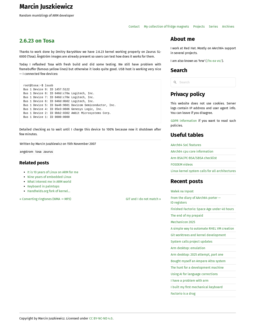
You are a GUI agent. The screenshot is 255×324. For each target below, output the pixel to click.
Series (213, 26)
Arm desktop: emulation (188, 248)
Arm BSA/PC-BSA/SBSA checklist (194, 158)
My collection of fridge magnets (166, 26)
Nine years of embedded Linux (49, 177)
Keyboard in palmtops (43, 186)
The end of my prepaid (187, 215)
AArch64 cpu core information (192, 151)
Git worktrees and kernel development (198, 235)
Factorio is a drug (183, 293)
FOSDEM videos (182, 164)
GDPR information (184, 121)
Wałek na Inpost (182, 191)
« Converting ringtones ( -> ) (45, 199)
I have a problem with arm (190, 280)
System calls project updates (191, 241)
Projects (199, 26)
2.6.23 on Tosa (36, 40)
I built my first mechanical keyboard (197, 287)
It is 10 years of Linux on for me (52, 172)
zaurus (48, 152)
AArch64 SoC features (186, 145)
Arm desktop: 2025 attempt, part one (197, 254)
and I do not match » (143, 199)
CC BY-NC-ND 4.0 (100, 318)
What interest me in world (49, 181)
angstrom (26, 152)
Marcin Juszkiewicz (46, 6)
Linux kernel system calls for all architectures (203, 171)
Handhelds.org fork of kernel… (48, 191)
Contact (134, 26)
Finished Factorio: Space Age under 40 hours (202, 209)
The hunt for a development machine (197, 267)
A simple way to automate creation (202, 228)
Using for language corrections (194, 274)
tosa (38, 152)
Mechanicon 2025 (183, 222)
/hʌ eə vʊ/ (214, 61)
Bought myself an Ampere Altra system (198, 261)
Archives (228, 26)
